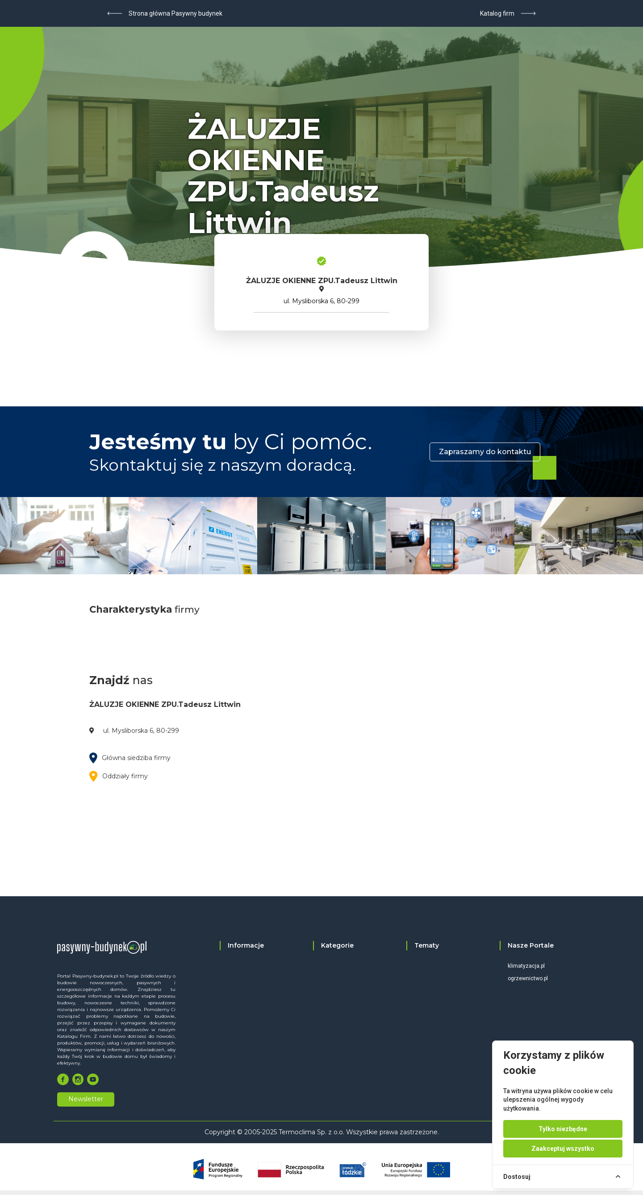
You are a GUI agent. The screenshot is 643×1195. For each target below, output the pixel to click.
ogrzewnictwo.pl (528, 978)
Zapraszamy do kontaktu (485, 451)
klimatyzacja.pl (526, 966)
